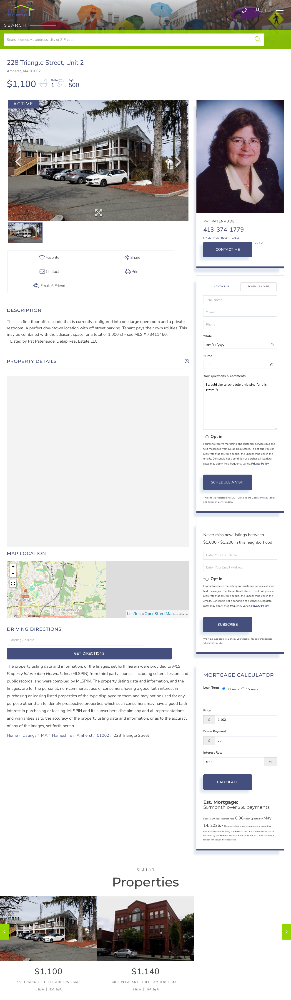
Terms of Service (217, 516)
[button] (104, 50)
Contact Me (228, 263)
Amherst (85, 707)
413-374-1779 (223, 244)
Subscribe (228, 638)
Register (256, 15)
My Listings (211, 251)
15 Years (249, 702)
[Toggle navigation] (277, 15)
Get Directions (168, 625)
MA (44, 707)
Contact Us (221, 300)
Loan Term (211, 702)
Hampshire (62, 707)
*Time (207, 370)
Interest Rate (212, 761)
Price (207, 719)
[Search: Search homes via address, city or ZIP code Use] (59, 50)
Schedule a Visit (258, 300)
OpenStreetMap (159, 599)
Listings (29, 707)
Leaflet (133, 599)
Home (12, 707)
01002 (103, 707)
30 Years (230, 702)
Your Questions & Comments (224, 390)
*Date (207, 350)
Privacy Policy (260, 478)
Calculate (227, 790)
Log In (231, 15)
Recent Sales (230, 251)
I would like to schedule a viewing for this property (240, 419)
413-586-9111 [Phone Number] (200, 15)
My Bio (258, 257)
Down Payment (214, 740)
